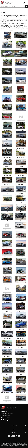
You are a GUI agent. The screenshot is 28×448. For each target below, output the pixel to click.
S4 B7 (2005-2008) (7, 302)
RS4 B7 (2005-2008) (7, 247)
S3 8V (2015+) (20, 284)
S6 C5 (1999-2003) (7, 338)
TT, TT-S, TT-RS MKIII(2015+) (21, 392)
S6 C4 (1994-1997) (20, 329)
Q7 (7, 220)
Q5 (20, 211)
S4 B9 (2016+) (7, 311)
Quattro (7, 229)
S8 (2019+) (7, 365)
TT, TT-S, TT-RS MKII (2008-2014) (7, 392)
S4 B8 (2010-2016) (20, 302)
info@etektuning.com (6, 415)
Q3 (7, 211)
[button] (14, 425)
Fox (21, 202)
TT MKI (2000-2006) (21, 383)
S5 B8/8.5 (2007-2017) (7, 320)
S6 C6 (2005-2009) (21, 338)
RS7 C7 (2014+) (7, 275)
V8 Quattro (7, 401)
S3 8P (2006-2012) (7, 284)
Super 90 (7, 383)
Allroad (7, 193)
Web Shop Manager (23, 442)
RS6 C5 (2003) (21, 256)
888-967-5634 (5, 411)
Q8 (20, 220)
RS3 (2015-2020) (7, 238)
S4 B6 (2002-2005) (20, 293)
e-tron (21, 401)
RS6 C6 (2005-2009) (7, 266)
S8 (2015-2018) (21, 356)
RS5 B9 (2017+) (7, 256)
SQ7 (7, 374)
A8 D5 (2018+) (20, 184)
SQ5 (21, 365)
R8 (20, 229)
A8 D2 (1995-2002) (7, 175)
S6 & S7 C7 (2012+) (7, 329)
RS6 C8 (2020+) (21, 266)
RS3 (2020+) (21, 238)
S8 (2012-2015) (7, 356)
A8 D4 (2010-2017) (7, 184)
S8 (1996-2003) (7, 347)
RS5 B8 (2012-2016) (21, 247)
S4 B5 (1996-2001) (7, 293)
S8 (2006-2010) (21, 347)
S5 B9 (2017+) (20, 320)
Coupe (7, 202)
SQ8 (21, 374)
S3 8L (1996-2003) (20, 275)
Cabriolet (21, 193)
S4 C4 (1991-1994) (21, 311)
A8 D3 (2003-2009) (20, 175)
